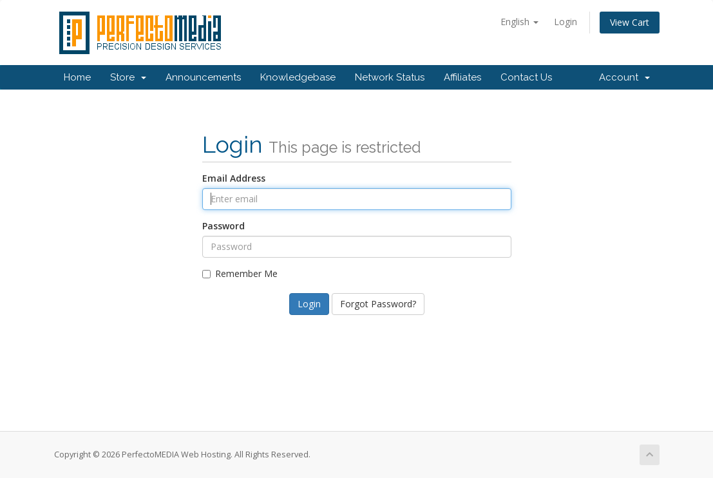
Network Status (389, 77)
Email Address (233, 178)
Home (77, 77)
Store (128, 77)
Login (565, 21)
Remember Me (240, 273)
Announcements (203, 77)
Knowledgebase (298, 77)
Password (223, 226)
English (519, 21)
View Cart (629, 22)
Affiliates (462, 77)
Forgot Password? (378, 304)
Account (624, 77)
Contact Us (526, 77)
